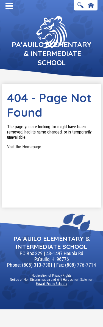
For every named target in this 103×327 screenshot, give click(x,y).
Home (91, 5)
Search (80, 5)
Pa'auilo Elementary (52, 53)
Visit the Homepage (24, 146)
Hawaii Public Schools (51, 284)
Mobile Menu (9, 6)
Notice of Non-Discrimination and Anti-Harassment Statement (51, 279)
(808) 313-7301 (37, 265)
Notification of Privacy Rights (51, 275)
